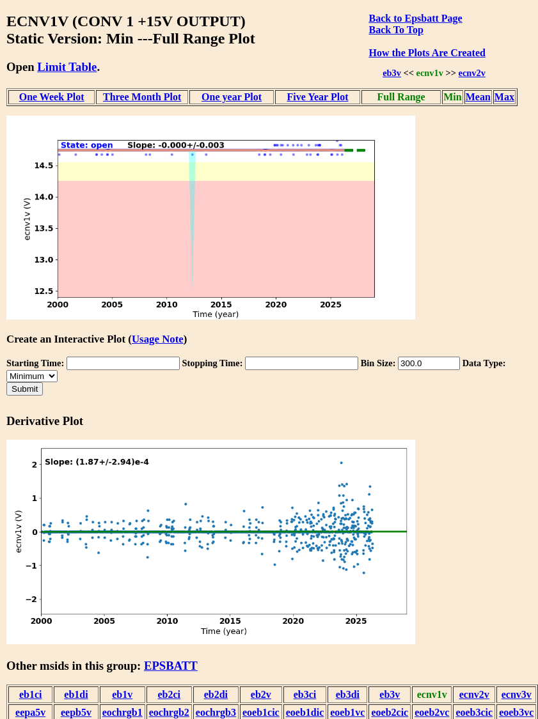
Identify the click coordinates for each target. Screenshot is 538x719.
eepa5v (30, 712)
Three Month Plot (142, 96)
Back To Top (395, 29)
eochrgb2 (169, 712)
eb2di (216, 694)
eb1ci (30, 694)
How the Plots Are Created (426, 52)
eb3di (348, 694)
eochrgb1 (122, 712)
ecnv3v (517, 694)
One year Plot (232, 96)
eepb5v (76, 712)
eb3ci (305, 694)
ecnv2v (472, 73)
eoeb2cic (389, 712)
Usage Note (158, 339)
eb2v (261, 694)
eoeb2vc (432, 712)
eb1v (122, 694)
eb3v (392, 73)
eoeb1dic (305, 712)
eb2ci (169, 694)
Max (504, 96)
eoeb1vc (347, 712)
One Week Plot (51, 96)
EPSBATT (171, 665)
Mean (478, 96)
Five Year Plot (318, 96)
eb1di (76, 694)
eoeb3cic (474, 712)
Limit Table (67, 66)
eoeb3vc (516, 712)
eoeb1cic (261, 712)
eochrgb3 (216, 712)
